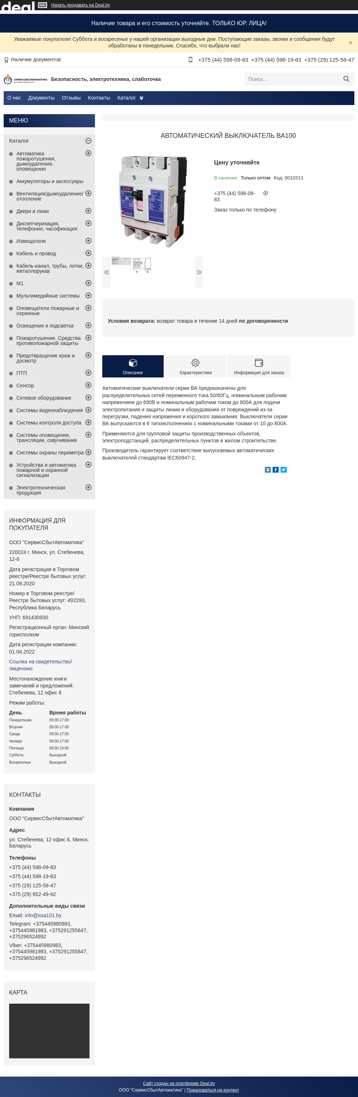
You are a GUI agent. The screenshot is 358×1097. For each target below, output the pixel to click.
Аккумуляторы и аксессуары (50, 181)
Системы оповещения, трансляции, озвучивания (46, 437)
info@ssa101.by (43, 915)
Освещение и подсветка (45, 326)
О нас (14, 98)
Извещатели (31, 241)
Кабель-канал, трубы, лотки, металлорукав (50, 268)
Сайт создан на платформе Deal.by (179, 1083)
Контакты (99, 98)
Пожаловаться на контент (213, 1090)
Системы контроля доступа (48, 423)
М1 (19, 283)
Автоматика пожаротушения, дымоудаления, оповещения (36, 161)
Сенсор (25, 385)
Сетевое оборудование (43, 398)
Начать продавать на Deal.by (80, 5)
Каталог (126, 98)
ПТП (21, 373)
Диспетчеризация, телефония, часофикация (46, 226)
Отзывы (71, 98)
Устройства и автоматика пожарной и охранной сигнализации (46, 470)
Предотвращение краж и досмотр (45, 358)
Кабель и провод (36, 253)
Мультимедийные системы (48, 296)
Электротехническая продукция (40, 490)
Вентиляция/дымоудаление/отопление (49, 196)
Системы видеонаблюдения (49, 410)
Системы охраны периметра (50, 453)
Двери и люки (32, 211)
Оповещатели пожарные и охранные (47, 310)
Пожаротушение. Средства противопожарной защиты (48, 340)
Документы (41, 98)
